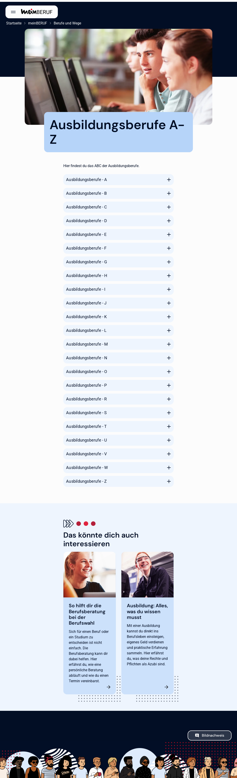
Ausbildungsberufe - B (86, 191)
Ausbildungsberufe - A (86, 177)
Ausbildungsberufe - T (86, 424)
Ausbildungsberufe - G (86, 260)
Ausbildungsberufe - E (86, 232)
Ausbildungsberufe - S (86, 410)
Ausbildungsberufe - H (86, 273)
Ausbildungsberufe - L (86, 328)
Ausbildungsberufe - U (86, 438)
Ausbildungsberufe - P (86, 383)
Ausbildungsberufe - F (86, 246)
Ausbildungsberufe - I (85, 287)
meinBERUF (36, 21)
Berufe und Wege (66, 21)
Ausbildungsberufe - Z (86, 479)
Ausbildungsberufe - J (86, 301)
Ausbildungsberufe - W (87, 465)
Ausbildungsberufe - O (86, 369)
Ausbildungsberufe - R (86, 397)
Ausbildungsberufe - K (86, 314)
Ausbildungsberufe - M (87, 342)
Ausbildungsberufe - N (86, 356)
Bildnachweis (213, 733)
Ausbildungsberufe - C (86, 205)
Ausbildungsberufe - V (86, 452)
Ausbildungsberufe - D (86, 218)
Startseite (13, 21)
